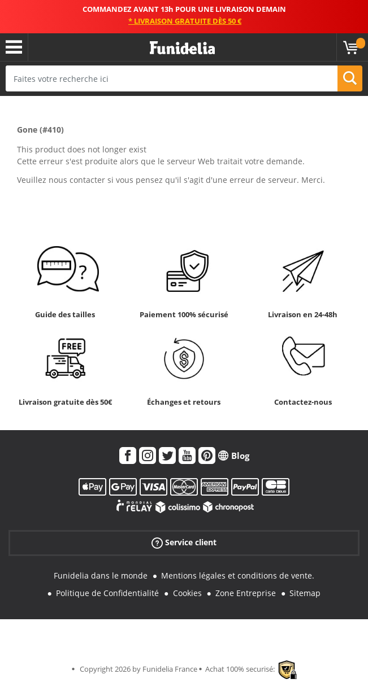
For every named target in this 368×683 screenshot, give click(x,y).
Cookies (187, 593)
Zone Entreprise (245, 593)
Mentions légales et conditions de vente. (237, 575)
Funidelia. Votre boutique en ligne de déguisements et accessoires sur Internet (182, 48)
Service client (184, 543)
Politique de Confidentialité (107, 593)
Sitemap (305, 593)
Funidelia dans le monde (101, 575)
